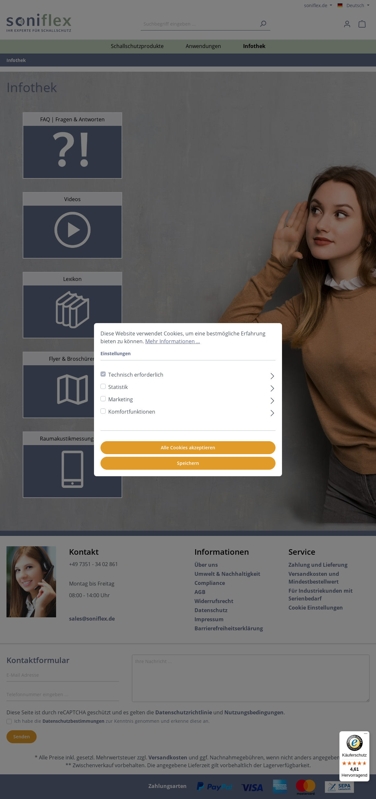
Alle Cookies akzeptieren (188, 447)
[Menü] (366, 735)
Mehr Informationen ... (172, 341)
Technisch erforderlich (135, 374)
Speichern (188, 463)
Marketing (120, 399)
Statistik (118, 387)
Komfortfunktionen (131, 411)
